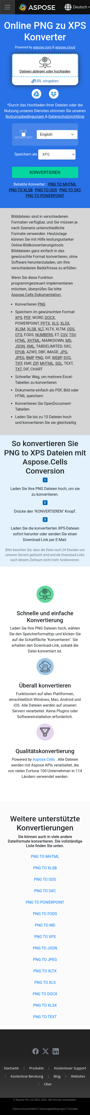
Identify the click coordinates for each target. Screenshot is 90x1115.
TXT (18, 369)
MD (68, 340)
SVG (67, 357)
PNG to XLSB (21, 190)
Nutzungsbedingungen (25, 116)
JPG (63, 352)
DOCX (50, 317)
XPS (18, 317)
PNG (41, 304)
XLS (55, 323)
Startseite (11, 1068)
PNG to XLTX (44, 971)
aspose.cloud (65, 47)
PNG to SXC (70, 190)
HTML (20, 340)
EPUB (20, 352)
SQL (58, 363)
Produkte (36, 1068)
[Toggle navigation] (7, 7)
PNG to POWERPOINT (45, 195)
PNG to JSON (45, 948)
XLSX (64, 323)
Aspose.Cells (44, 759)
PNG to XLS (45, 982)
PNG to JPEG (45, 959)
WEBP (57, 357)
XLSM (20, 329)
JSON (20, 346)
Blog (57, 1076)
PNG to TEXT (45, 1017)
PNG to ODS (46, 190)
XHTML (33, 340)
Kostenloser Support (70, 1068)
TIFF (18, 363)
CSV (63, 335)
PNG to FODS (45, 914)
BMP (30, 357)
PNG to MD (45, 925)
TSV (72, 335)
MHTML (47, 363)
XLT (41, 329)
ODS (70, 329)
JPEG (19, 357)
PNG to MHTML (62, 184)
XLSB (31, 329)
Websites (78, 1076)
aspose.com (42, 47)
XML (31, 346)
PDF (27, 317)
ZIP (35, 363)
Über (48, 1084)
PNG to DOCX (45, 994)
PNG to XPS (45, 936)
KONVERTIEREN (45, 172)
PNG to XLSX (45, 1005)
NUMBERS (44, 335)
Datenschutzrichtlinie (66, 116)
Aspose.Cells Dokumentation (36, 294)
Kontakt (72, 1108)
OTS (18, 335)
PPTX (45, 323)
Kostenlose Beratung (27, 1076)
